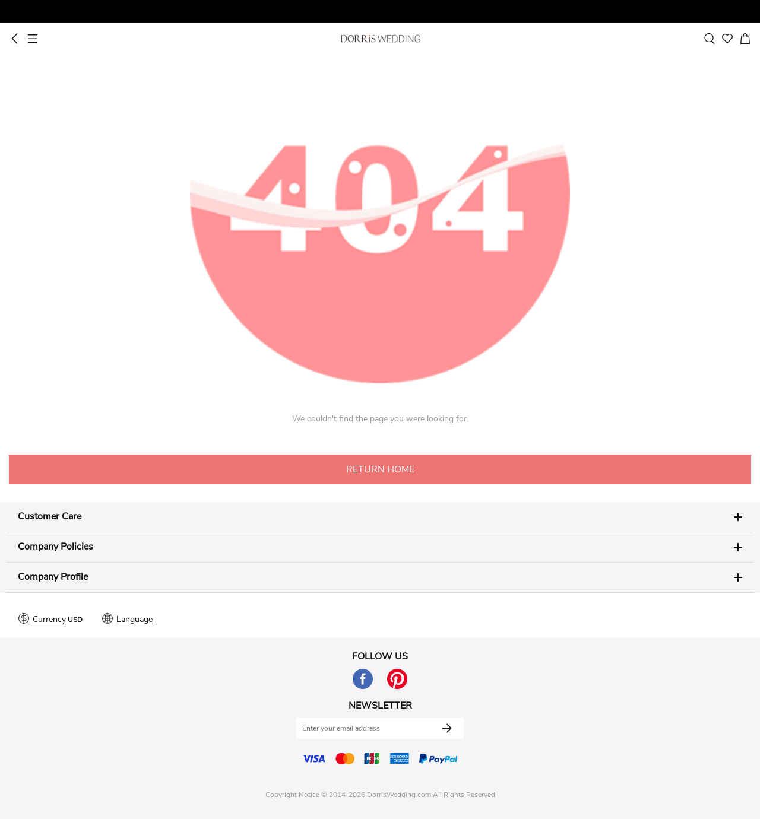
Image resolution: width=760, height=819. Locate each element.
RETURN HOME (380, 469)
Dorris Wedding (380, 38)
